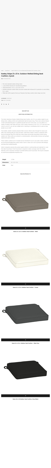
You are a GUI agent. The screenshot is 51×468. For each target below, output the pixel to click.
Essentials (7, 70)
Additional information (25, 114)
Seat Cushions (7, 100)
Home (2, 70)
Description (25, 111)
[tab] (25, 111)
